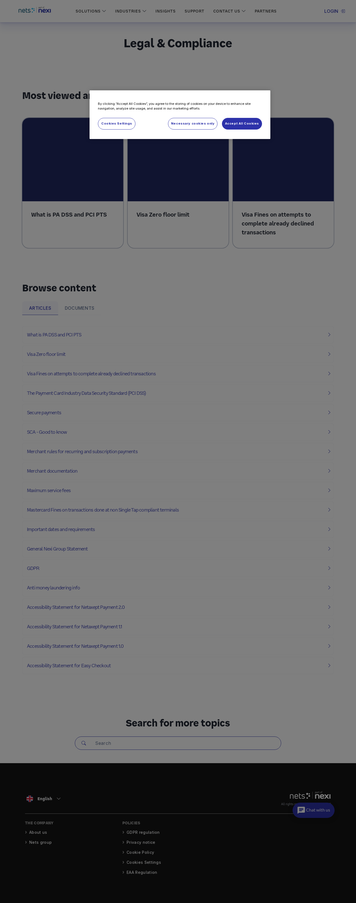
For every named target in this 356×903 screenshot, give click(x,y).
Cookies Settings (116, 123)
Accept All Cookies (242, 123)
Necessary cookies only (193, 123)
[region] (180, 114)
